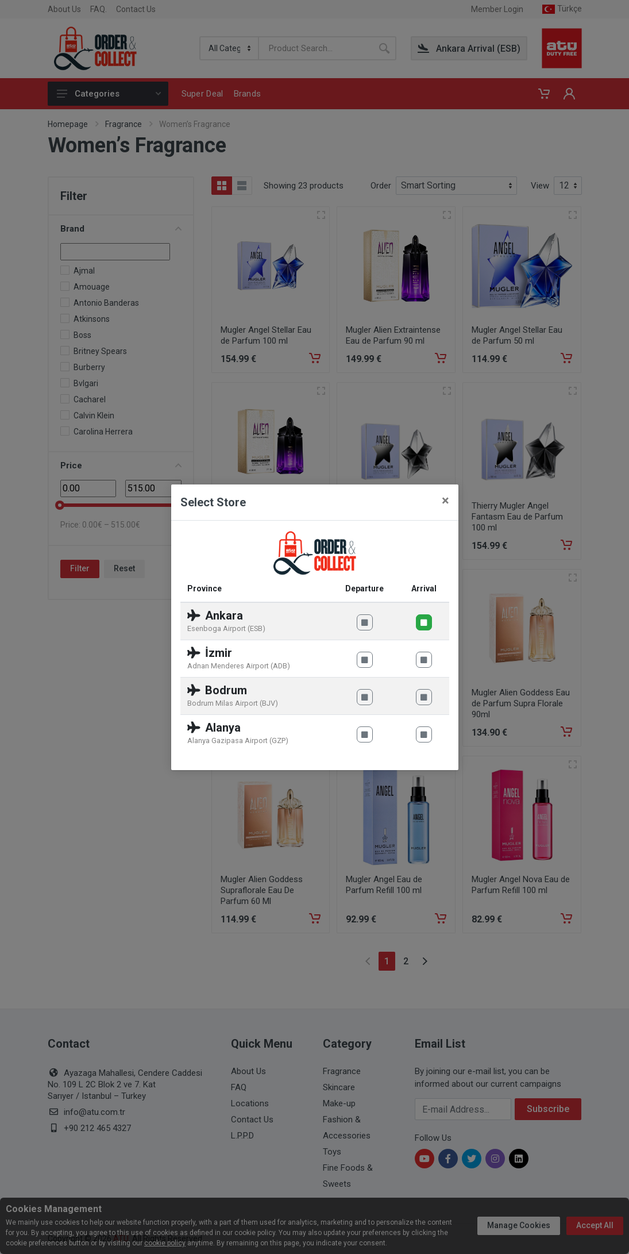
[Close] (445, 500)
